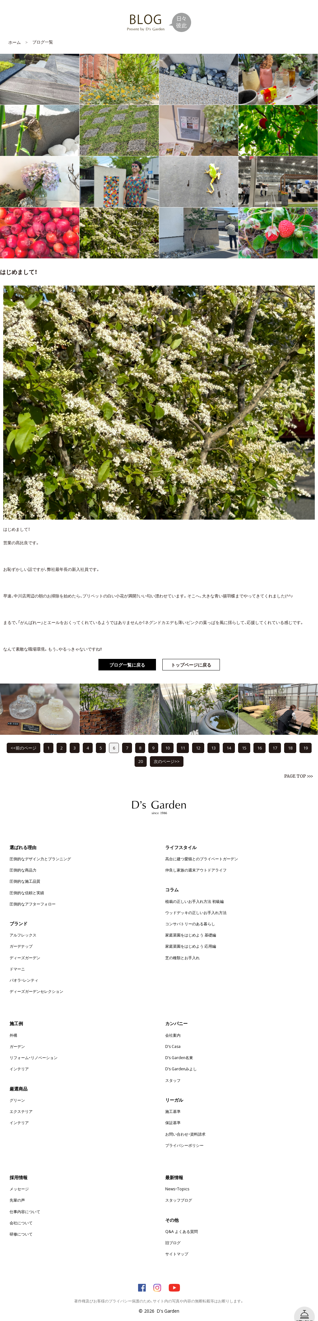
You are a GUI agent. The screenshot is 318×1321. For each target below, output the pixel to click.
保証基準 (173, 1113)
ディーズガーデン (25, 948)
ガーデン (17, 1037)
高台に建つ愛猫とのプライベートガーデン (201, 849)
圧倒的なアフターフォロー (33, 894)
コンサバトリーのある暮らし (190, 914)
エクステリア (21, 1102)
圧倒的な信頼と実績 (27, 883)
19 (305, 738)
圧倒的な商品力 (23, 860)
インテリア (19, 1059)
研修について (21, 1224)
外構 (13, 1025)
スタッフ (173, 1071)
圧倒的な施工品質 (25, 871)
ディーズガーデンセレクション (36, 982)
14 (229, 738)
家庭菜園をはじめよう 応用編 (190, 936)
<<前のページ (23, 738)
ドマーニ (17, 959)
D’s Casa (173, 1037)
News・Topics (177, 1179)
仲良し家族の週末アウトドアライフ (196, 860)
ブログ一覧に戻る (127, 655)
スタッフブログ (178, 1190)
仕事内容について (25, 1202)
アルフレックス (23, 925)
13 (213, 738)
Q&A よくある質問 (181, 1222)
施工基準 (173, 1102)
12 (198, 738)
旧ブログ (173, 1233)
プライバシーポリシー (184, 1136)
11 (183, 738)
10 (167, 738)
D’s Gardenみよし (181, 1059)
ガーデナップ (21, 936)
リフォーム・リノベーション (34, 1048)
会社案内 (173, 1025)
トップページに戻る (191, 655)
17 (275, 738)
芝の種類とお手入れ (182, 948)
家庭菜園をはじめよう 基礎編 (190, 925)
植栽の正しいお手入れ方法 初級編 (194, 892)
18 (290, 738)
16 (259, 738)
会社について (21, 1213)
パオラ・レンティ (24, 970)
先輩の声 (17, 1190)
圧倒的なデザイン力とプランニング (40, 849)
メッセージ (19, 1179)
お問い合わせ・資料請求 (185, 1124)
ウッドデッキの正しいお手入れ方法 (196, 903)
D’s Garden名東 (179, 1048)
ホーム (14, 32)
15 (244, 738)
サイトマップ (176, 1244)
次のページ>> (167, 752)
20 (140, 752)
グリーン (17, 1090)
